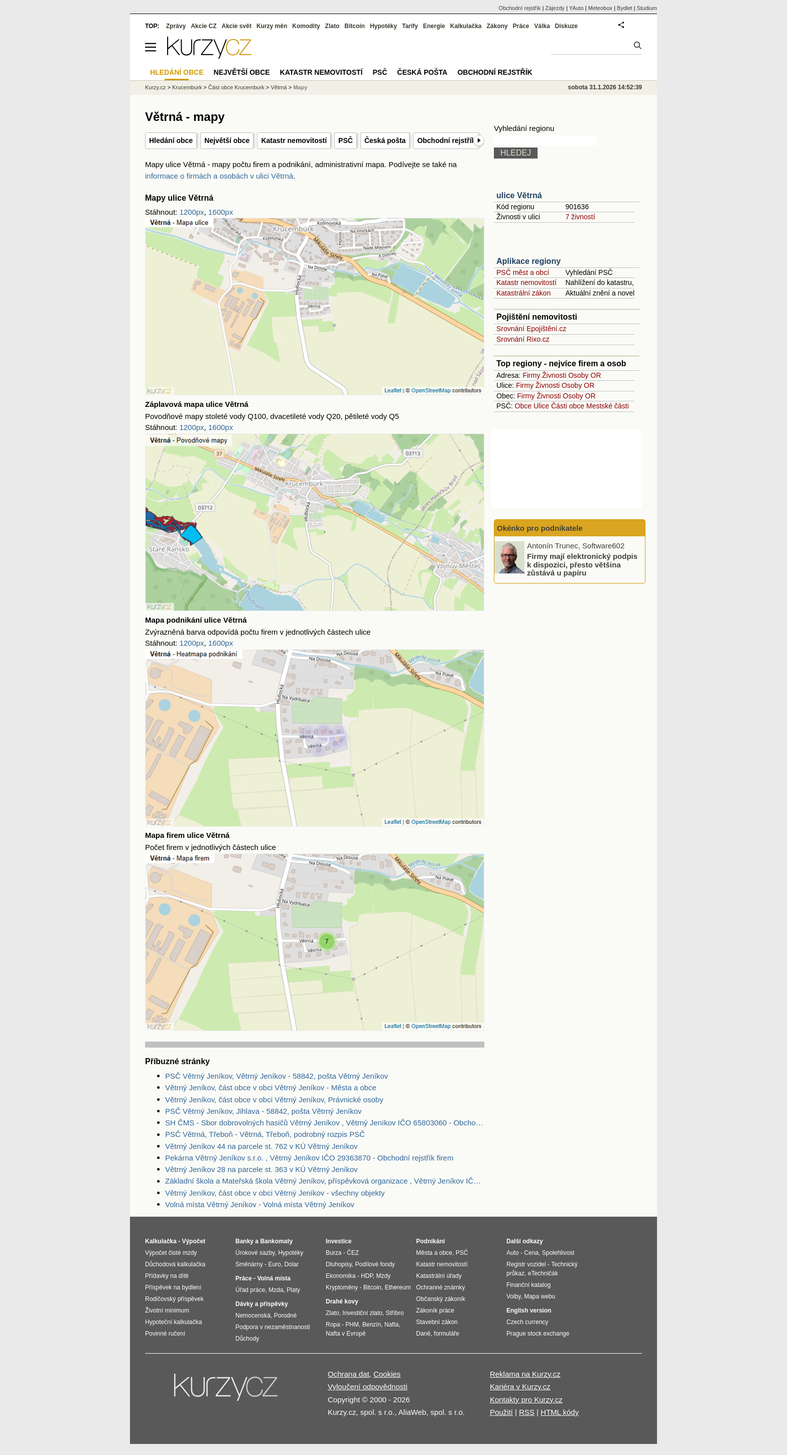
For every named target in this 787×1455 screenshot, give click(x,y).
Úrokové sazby (255, 1252)
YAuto (576, 8)
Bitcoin (354, 26)
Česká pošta (385, 140)
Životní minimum (167, 1310)
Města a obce (434, 1252)
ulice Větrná (519, 195)
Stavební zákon (437, 1322)
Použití (501, 1412)
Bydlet (624, 8)
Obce (523, 406)
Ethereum (397, 1287)
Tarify (410, 26)
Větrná (279, 87)
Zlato (332, 26)
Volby (513, 1296)
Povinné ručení (165, 1333)
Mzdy (383, 1275)
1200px (191, 212)
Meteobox (600, 8)
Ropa (333, 1324)
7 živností (580, 217)
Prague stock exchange (537, 1333)
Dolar (291, 1264)
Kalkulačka (466, 26)
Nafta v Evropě (345, 1333)
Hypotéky (383, 26)
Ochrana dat (348, 1374)
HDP (367, 1275)
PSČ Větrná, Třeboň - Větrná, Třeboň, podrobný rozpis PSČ (265, 1134)
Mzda (276, 1289)
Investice (338, 1241)
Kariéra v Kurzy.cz (520, 1386)
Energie (434, 26)
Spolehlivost (558, 1252)
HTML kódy (560, 1412)
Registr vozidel (526, 1264)
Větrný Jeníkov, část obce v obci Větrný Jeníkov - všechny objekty (274, 1193)
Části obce (567, 406)
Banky (244, 1241)
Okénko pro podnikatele (540, 528)
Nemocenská (253, 1315)
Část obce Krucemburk (236, 87)
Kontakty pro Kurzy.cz (526, 1399)
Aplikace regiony (528, 261)
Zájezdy (555, 8)
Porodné (285, 1315)
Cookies (387, 1374)
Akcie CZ (203, 26)
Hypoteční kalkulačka (173, 1322)
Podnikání (430, 1241)
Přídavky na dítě (167, 1275)
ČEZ (353, 1252)
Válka (542, 26)
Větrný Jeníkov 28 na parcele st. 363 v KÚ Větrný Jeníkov (261, 1169)
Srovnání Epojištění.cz (531, 329)
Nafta (391, 1324)
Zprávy (176, 26)
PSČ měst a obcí (522, 272)
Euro (274, 1264)
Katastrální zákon (523, 293)
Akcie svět (236, 26)
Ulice (541, 406)
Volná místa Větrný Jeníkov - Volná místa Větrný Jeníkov (259, 1204)
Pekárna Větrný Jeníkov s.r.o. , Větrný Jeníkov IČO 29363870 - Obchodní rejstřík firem (309, 1157)
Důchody (247, 1338)
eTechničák (543, 1273)
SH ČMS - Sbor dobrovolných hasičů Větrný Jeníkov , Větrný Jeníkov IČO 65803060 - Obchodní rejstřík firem (324, 1122)
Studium (647, 8)
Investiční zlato (362, 1313)
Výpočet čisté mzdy (171, 1252)
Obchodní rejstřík (446, 140)
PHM (352, 1324)
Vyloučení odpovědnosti (368, 1386)
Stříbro (394, 1313)
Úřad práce (250, 1289)
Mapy (300, 87)
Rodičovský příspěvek (174, 1298)
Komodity (306, 26)
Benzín (371, 1324)
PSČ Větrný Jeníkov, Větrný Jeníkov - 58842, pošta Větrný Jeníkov (276, 1076)
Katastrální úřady (439, 1275)
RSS (527, 1412)
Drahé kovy (342, 1301)
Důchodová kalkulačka (175, 1264)
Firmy (531, 375)
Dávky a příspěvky (261, 1303)
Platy (293, 1289)
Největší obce (226, 140)
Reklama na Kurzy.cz (525, 1374)
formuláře (446, 1333)
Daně (423, 1333)
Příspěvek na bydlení (173, 1287)
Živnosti (554, 375)
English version (528, 1310)
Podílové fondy (375, 1264)
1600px (220, 212)
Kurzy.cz (155, 87)
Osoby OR (584, 375)
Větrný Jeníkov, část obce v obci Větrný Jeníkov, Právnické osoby (274, 1099)
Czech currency (527, 1322)
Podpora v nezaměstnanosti (272, 1327)
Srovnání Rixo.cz (523, 339)
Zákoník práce (435, 1310)
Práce (521, 26)
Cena (531, 1252)
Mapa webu (539, 1296)
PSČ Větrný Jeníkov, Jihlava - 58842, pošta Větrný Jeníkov (263, 1111)
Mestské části (607, 406)
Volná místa (273, 1278)
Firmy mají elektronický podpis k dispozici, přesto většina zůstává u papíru (582, 564)
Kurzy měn (271, 26)
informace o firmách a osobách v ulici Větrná (219, 176)
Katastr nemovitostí (294, 140)
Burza (333, 1252)
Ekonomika (340, 1275)
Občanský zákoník (440, 1298)
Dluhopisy (339, 1264)
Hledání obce (171, 140)
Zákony (496, 26)
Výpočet (193, 1241)
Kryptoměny (342, 1287)
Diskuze (566, 26)
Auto (512, 1252)
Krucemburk (187, 87)
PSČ (345, 140)
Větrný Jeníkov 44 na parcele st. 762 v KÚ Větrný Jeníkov (261, 1146)
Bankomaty (276, 1241)
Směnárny (249, 1264)
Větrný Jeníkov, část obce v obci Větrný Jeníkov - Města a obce (270, 1087)
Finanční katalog (528, 1284)
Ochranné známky (440, 1287)
